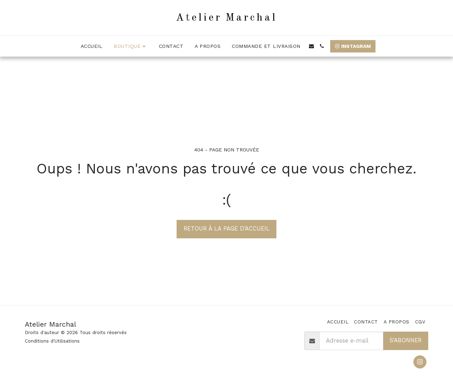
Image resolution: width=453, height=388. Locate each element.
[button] (311, 46)
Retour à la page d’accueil (227, 228)
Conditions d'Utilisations (52, 341)
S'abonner (406, 340)
